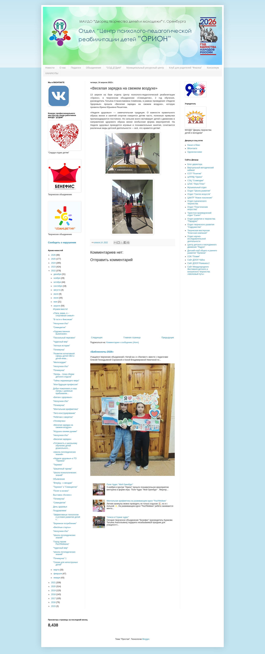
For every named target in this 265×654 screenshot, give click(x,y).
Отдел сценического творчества (197, 202)
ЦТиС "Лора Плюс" (196, 184)
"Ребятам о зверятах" (63, 417)
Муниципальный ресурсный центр (145, 67)
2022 (53, 271)
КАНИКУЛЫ (51, 73)
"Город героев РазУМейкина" (61, 543)
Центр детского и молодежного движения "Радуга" (201, 245)
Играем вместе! (60, 309)
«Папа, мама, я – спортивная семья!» (63, 314)
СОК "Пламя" (193, 256)
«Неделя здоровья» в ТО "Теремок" (65, 459)
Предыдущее (168, 337)
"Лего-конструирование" (64, 413)
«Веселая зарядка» (62, 439)
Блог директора (194, 164)
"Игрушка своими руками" (65, 431)
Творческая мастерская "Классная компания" (198, 231)
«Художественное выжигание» (61, 332)
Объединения (93, 67)
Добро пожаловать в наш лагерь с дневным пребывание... (65, 391)
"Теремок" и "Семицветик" (65, 487)
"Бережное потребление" (65, 523)
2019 (53, 590)
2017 (53, 598)
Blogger (145, 639)
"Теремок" (57, 465)
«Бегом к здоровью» (62, 397)
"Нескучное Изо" (60, 323)
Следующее (96, 337)
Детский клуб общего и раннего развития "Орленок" (202, 251)
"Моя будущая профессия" (65, 384)
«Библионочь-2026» (102, 351)
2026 (53, 255)
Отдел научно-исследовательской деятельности (196, 238)
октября (58, 282)
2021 (53, 582)
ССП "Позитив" (194, 173)
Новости (49, 67)
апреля (57, 306)
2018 (53, 594)
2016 (53, 602)
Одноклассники (194, 152)
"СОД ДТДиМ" (113, 67)
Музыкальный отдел (197, 187)
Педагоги (76, 67)
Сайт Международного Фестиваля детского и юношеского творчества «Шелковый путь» (198, 270)
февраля (58, 573)
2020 (53, 586)
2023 (53, 267)
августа (57, 290)
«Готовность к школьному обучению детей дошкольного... (65, 445)
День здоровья (60, 507)
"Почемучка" (59, 350)
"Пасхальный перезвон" (64, 338)
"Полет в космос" (61, 491)
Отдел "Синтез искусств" (199, 194)
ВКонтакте (192, 148)
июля (56, 294)
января (57, 577)
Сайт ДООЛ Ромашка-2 (198, 263)
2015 (53, 606)
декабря (58, 274)
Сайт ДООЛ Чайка (196, 260)
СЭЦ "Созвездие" (195, 180)
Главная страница (132, 337)
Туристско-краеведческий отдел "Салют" (199, 214)
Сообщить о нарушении (62, 242)
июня (56, 298)
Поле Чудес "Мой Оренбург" (120, 484)
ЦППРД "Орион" (194, 177)
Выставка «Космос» (62, 495)
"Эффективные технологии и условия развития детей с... (66, 517)
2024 (53, 263)
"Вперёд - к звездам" (63, 483)
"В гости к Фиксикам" (63, 319)
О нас (62, 67)
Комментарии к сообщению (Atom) (122, 342)
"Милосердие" (59, 362)
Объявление (59, 479)
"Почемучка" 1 (59, 558)
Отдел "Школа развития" (199, 191)
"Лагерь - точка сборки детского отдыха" (63, 375)
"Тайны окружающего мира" (66, 380)
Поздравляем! (59, 510)
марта (57, 570)
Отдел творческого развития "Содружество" (200, 225)
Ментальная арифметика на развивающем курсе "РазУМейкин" (136, 501)
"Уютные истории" (61, 345)
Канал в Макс (193, 145)
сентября (58, 286)
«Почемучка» (59, 421)
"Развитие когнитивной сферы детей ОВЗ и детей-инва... (64, 356)
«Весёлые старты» (62, 527)
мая (56, 302)
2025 (53, 259)
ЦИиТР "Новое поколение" (199, 198)
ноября (57, 278)
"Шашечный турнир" (62, 469)
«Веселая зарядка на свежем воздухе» (63, 426)
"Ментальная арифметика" (65, 409)
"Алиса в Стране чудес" (118, 517)
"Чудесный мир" (60, 342)
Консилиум (213, 67)
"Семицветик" (59, 327)
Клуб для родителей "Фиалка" (185, 67)
